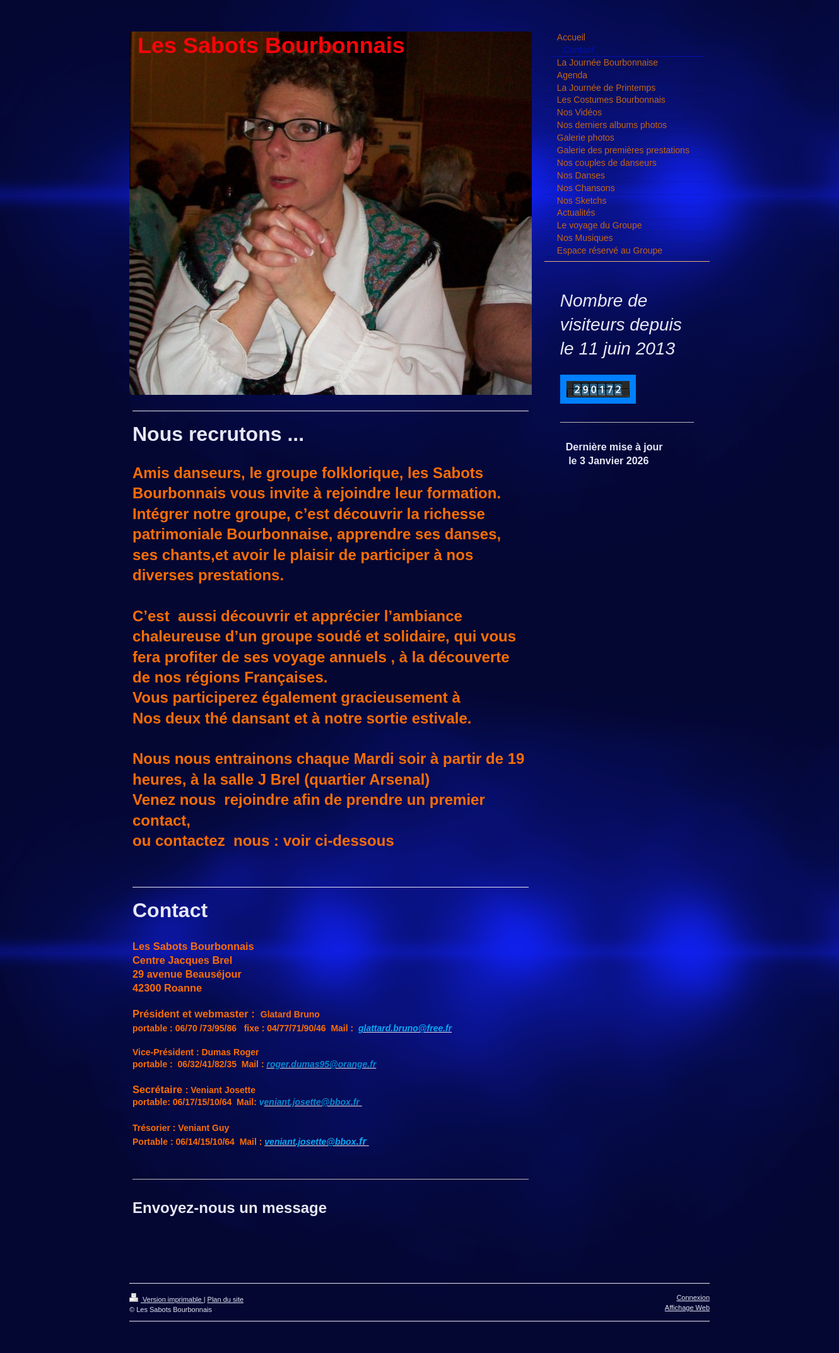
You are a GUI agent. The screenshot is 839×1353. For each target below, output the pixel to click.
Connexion (693, 1297)
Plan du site (225, 1299)
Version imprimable (166, 1299)
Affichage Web (687, 1307)
